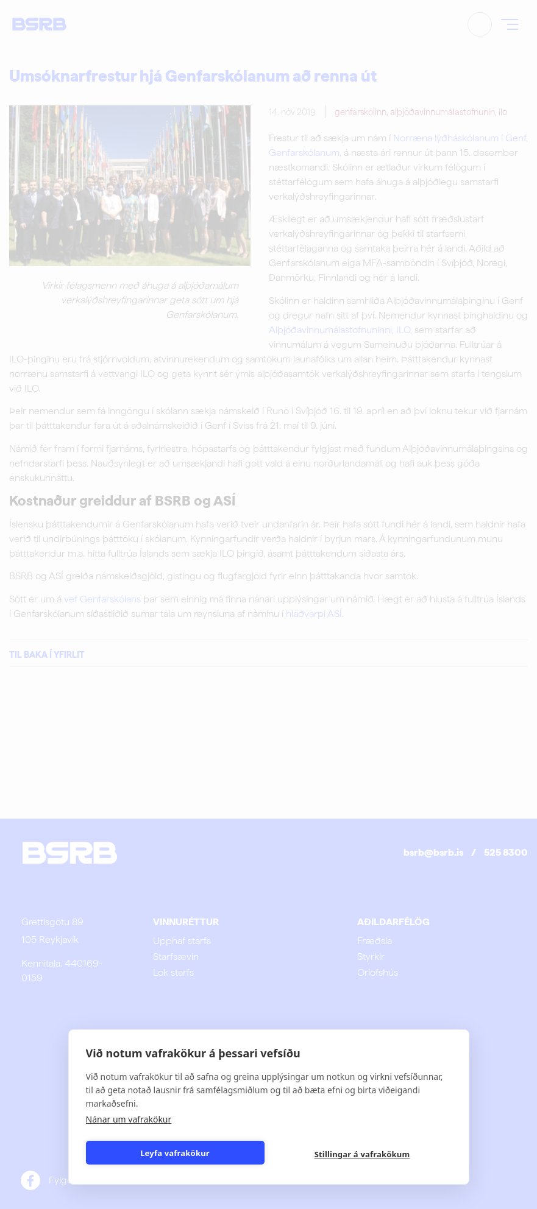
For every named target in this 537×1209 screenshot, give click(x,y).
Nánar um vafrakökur (129, 1119)
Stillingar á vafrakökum (362, 1154)
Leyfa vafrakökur (175, 1152)
